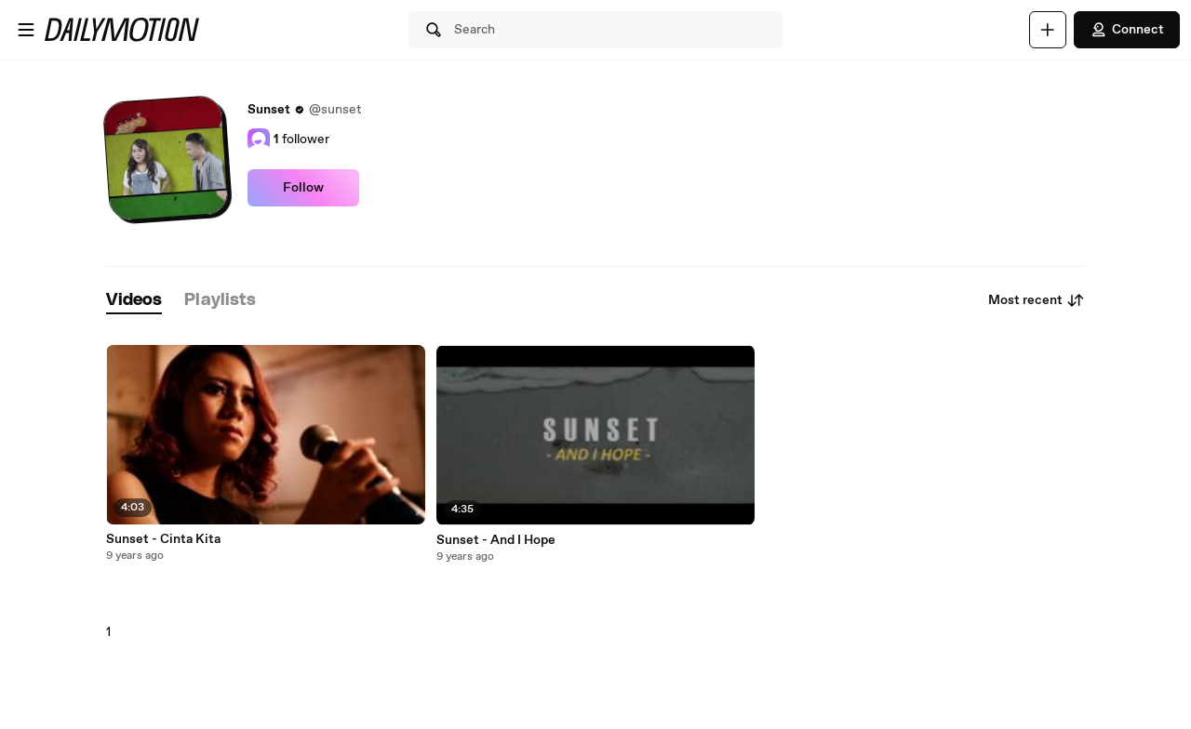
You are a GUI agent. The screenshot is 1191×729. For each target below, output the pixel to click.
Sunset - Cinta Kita (163, 539)
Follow (303, 187)
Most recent (1036, 300)
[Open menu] (26, 29)
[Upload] (1047, 29)
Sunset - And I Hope (495, 540)
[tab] (134, 300)
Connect (1127, 29)
